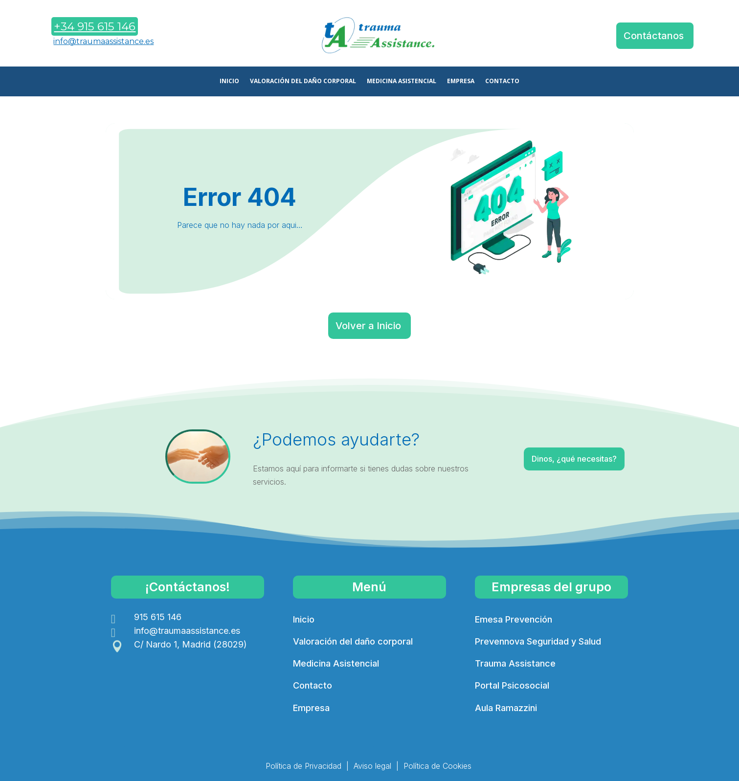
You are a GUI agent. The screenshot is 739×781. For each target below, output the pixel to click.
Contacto (312, 685)
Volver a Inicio (368, 326)
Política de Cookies (437, 766)
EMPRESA (460, 81)
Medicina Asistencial (336, 663)
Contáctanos (654, 36)
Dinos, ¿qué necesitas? (549, 461)
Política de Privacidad (303, 766)
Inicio (303, 619)
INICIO (229, 81)
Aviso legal (372, 766)
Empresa (311, 708)
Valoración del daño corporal (353, 641)
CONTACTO (502, 81)
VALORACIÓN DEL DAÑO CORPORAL (303, 81)
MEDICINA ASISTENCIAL (401, 81)
